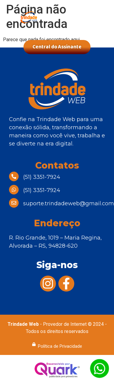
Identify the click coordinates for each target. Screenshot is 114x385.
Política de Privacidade (60, 346)
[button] (94, 21)
